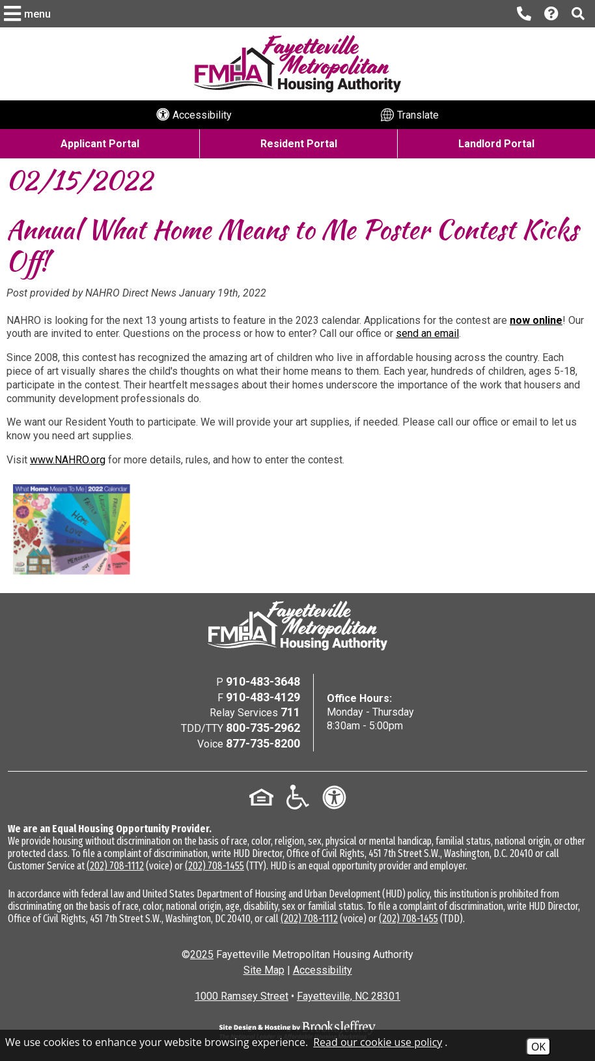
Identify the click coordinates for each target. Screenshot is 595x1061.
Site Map (263, 970)
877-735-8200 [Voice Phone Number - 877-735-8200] (263, 743)
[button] (29, 13)
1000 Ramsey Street (241, 996)
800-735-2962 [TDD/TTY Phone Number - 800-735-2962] (263, 727)
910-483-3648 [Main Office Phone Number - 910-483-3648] (263, 681)
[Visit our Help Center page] (551, 14)
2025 (202, 954)
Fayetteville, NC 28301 (348, 996)
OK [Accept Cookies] (538, 1046)
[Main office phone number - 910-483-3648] (524, 14)
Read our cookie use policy (377, 1042)
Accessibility (322, 970)
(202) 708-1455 (214, 866)
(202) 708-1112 (115, 866)
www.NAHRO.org (67, 460)
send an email (427, 333)
